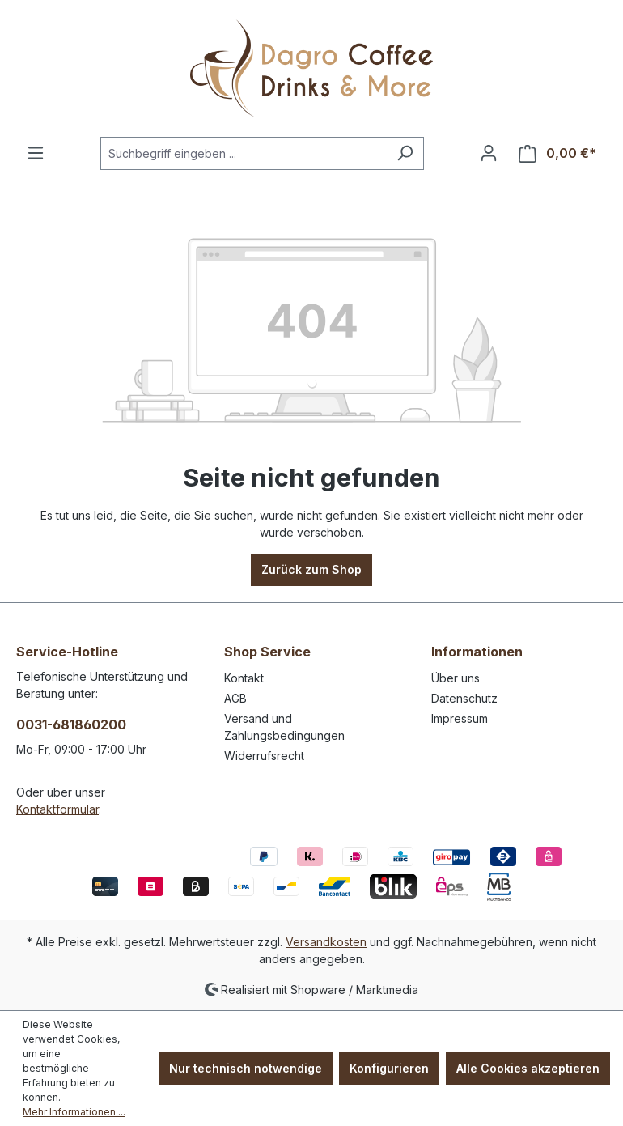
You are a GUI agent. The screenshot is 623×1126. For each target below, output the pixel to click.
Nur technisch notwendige (245, 1068)
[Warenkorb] (557, 153)
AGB (235, 698)
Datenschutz (464, 698)
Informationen (477, 652)
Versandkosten (326, 942)
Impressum (459, 718)
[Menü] (35, 153)
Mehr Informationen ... (74, 1112)
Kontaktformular (57, 809)
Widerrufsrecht (264, 756)
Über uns (455, 678)
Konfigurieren (389, 1068)
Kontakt (244, 678)
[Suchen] (405, 153)
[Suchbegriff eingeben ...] (243, 153)
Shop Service (267, 652)
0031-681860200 (71, 724)
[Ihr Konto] (488, 153)
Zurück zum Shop (311, 569)
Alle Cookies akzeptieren (528, 1068)
